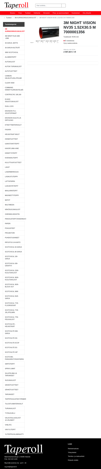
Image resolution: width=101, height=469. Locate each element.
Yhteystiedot (72, 452)
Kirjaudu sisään (73, 460)
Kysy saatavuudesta (70, 43)
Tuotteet (28, 13)
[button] (63, 5)
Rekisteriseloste (73, 448)
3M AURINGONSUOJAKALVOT (25, 17)
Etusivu (12, 13)
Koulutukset (76, 13)
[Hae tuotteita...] (48, 5)
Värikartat (37, 13)
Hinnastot (46, 13)
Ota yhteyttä (87, 13)
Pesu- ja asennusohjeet (61, 13)
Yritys (20, 13)
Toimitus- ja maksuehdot (76, 456)
